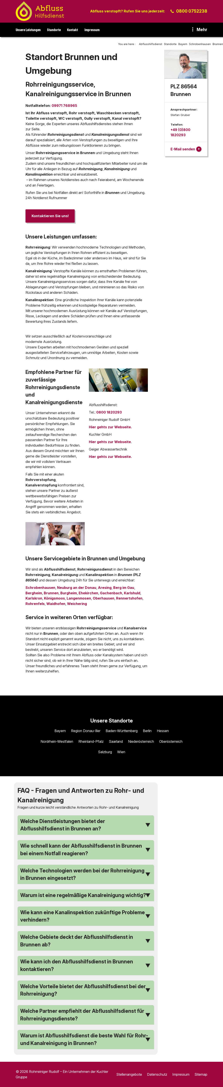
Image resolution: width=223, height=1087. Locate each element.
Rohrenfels (35, 603)
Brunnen (51, 593)
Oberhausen (103, 598)
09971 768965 (64, 105)
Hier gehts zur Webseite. (110, 429)
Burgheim (68, 593)
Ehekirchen (88, 593)
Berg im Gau (123, 587)
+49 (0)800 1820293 (180, 132)
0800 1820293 (109, 414)
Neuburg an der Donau (76, 587)
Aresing (105, 587)
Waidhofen (55, 603)
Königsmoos (54, 598)
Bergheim (33, 593)
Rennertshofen (129, 598)
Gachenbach (111, 593)
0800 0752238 (191, 11)
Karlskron (33, 598)
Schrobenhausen (40, 587)
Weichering (77, 603)
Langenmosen (79, 598)
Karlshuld (132, 593)
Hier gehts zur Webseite (110, 444)
